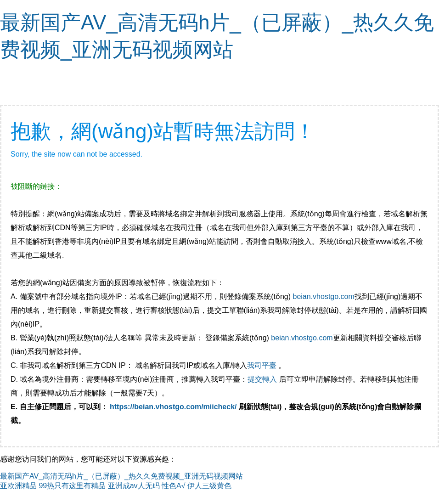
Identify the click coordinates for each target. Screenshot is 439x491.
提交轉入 (262, 379)
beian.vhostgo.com (323, 296)
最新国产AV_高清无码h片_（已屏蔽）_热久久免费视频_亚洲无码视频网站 (121, 476)
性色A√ (173, 486)
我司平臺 (262, 365)
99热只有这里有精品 (72, 486)
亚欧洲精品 (18, 486)
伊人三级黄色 (209, 486)
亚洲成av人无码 (134, 486)
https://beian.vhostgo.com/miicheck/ (173, 407)
